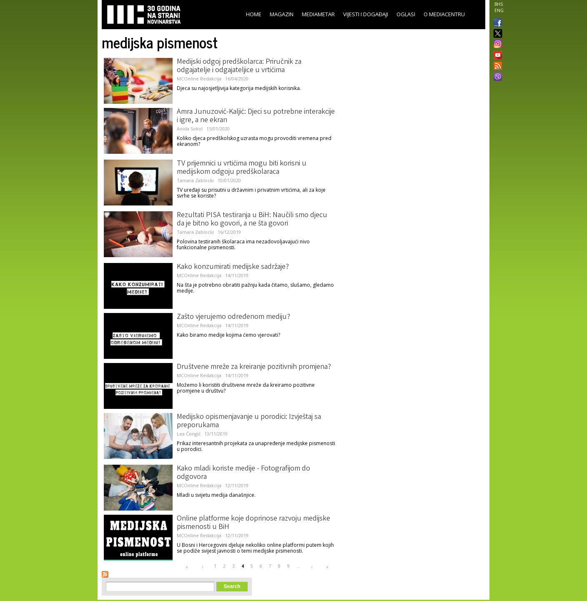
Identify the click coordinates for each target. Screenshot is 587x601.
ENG (499, 10)
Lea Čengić (189, 434)
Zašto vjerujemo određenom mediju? (233, 317)
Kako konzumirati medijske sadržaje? (233, 267)
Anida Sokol (190, 128)
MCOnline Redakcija (199, 78)
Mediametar (318, 14)
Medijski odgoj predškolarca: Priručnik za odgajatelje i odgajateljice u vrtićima (239, 66)
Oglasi (405, 14)
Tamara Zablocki (195, 180)
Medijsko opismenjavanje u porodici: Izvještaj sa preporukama (249, 421)
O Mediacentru (444, 14)
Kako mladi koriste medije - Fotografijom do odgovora (243, 473)
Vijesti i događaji (365, 14)
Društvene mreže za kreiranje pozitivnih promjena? (254, 367)
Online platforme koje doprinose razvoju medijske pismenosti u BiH (253, 523)
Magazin (282, 14)
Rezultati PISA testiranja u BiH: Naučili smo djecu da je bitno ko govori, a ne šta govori (252, 219)
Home (253, 14)
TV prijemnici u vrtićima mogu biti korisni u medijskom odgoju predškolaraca (241, 168)
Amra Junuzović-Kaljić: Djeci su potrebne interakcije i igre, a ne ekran (256, 116)
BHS (498, 4)
